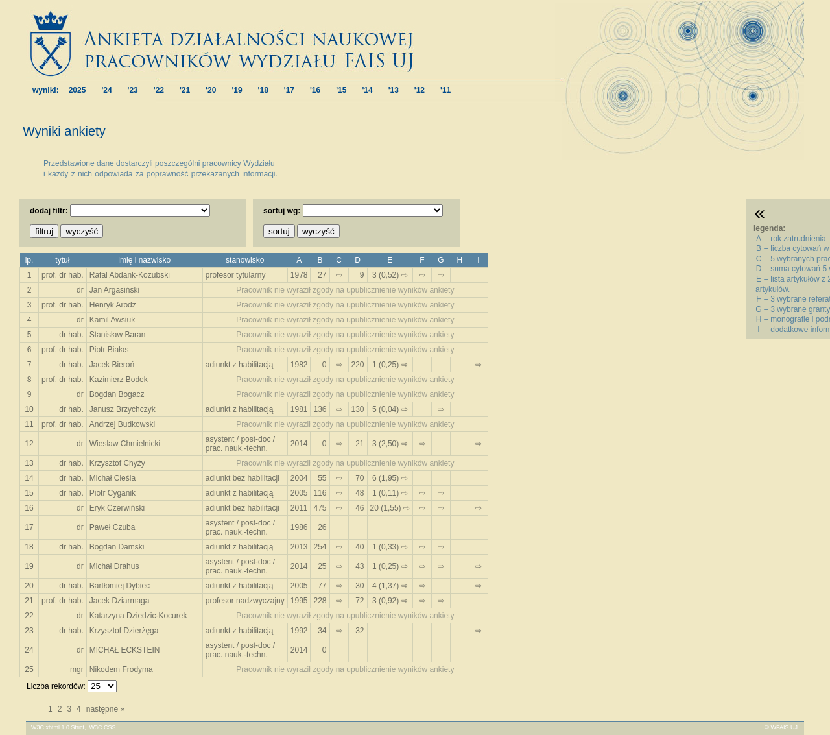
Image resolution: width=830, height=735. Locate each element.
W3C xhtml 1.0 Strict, (58, 727)
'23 (133, 90)
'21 (185, 90)
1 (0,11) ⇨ (390, 493)
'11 (445, 90)
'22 (159, 90)
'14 (367, 90)
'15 (341, 90)
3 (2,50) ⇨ (390, 443)
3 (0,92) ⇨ (390, 600)
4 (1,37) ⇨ (390, 585)
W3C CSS (102, 727)
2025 (77, 90)
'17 (289, 90)
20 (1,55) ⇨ (390, 507)
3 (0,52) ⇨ (390, 275)
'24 (106, 90)
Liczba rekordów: (56, 686)
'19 (236, 90)
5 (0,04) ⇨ (390, 409)
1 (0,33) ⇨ (390, 546)
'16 (315, 90)
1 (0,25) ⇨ (390, 364)
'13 (393, 90)
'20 (211, 90)
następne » (105, 709)
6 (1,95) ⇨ (390, 478)
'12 (419, 90)
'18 (263, 90)
